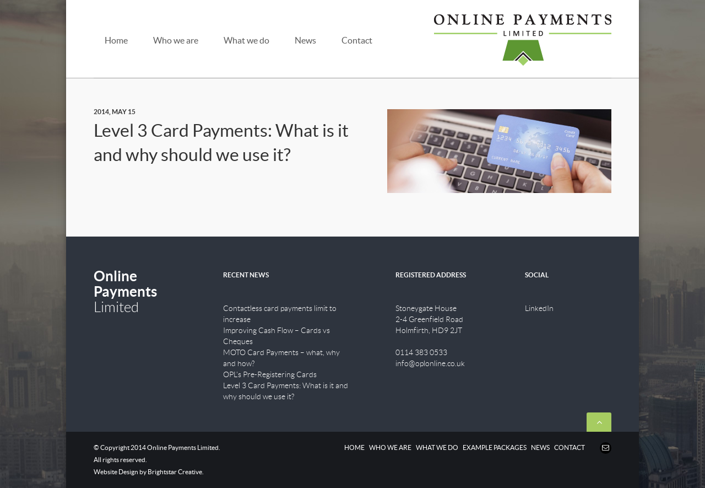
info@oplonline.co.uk (430, 363)
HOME (354, 447)
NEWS (540, 447)
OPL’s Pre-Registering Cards (270, 374)
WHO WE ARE (390, 447)
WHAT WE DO (437, 447)
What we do (246, 40)
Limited (125, 292)
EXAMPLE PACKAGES (495, 447)
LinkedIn (539, 308)
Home (116, 40)
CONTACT (569, 447)
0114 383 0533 (421, 352)
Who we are (175, 40)
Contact (356, 40)
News (305, 40)
